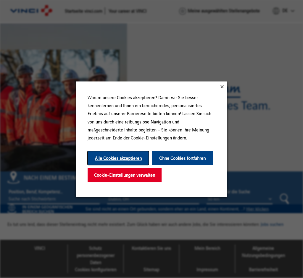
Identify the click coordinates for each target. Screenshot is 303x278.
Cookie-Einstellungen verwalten (124, 175)
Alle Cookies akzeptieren (118, 158)
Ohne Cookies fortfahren (182, 158)
